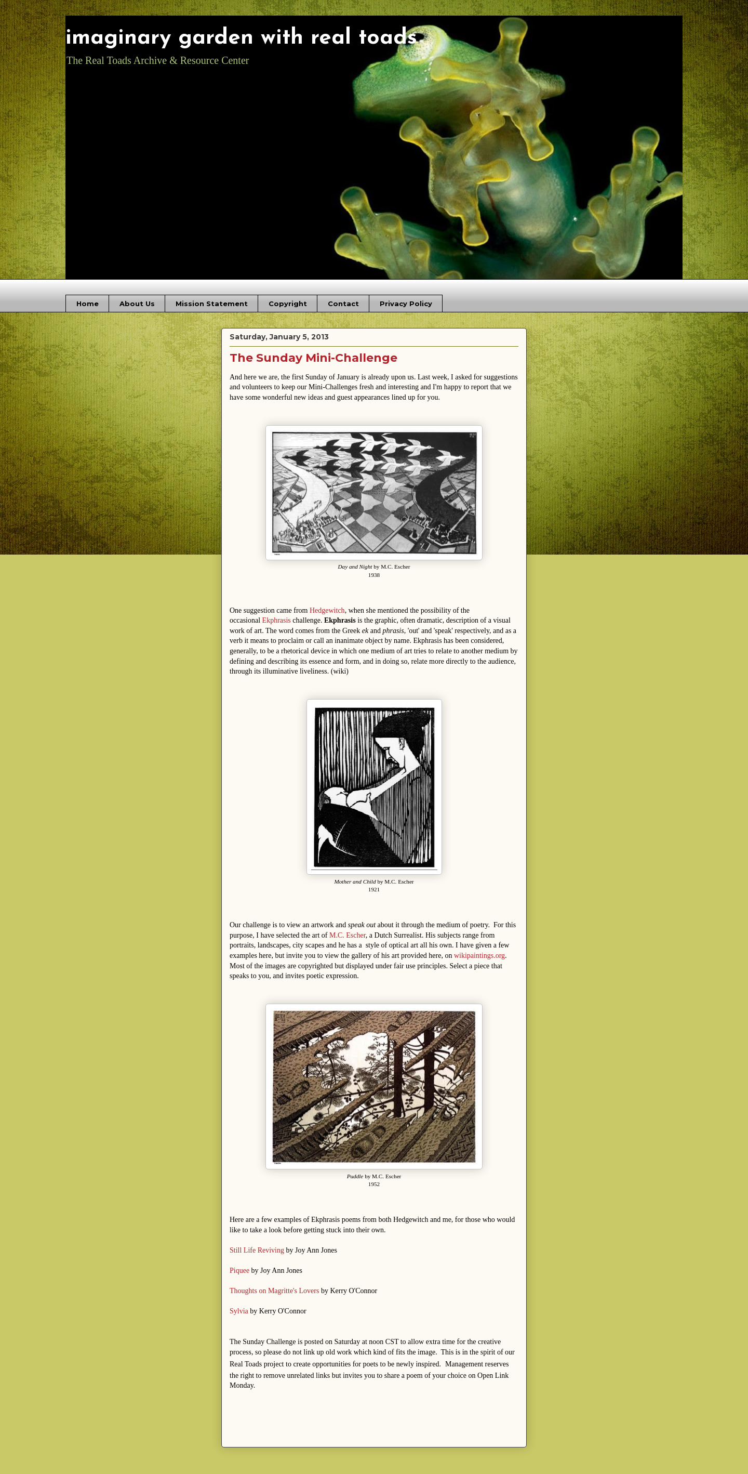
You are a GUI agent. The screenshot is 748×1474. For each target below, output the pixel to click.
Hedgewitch (327, 610)
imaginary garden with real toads (241, 38)
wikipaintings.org (479, 955)
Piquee (239, 1270)
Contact (343, 303)
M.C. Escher (347, 935)
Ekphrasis (276, 620)
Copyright (288, 303)
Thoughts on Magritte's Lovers (274, 1291)
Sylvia (239, 1311)
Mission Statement (212, 303)
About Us (137, 303)
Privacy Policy (406, 303)
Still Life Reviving (257, 1250)
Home (87, 303)
